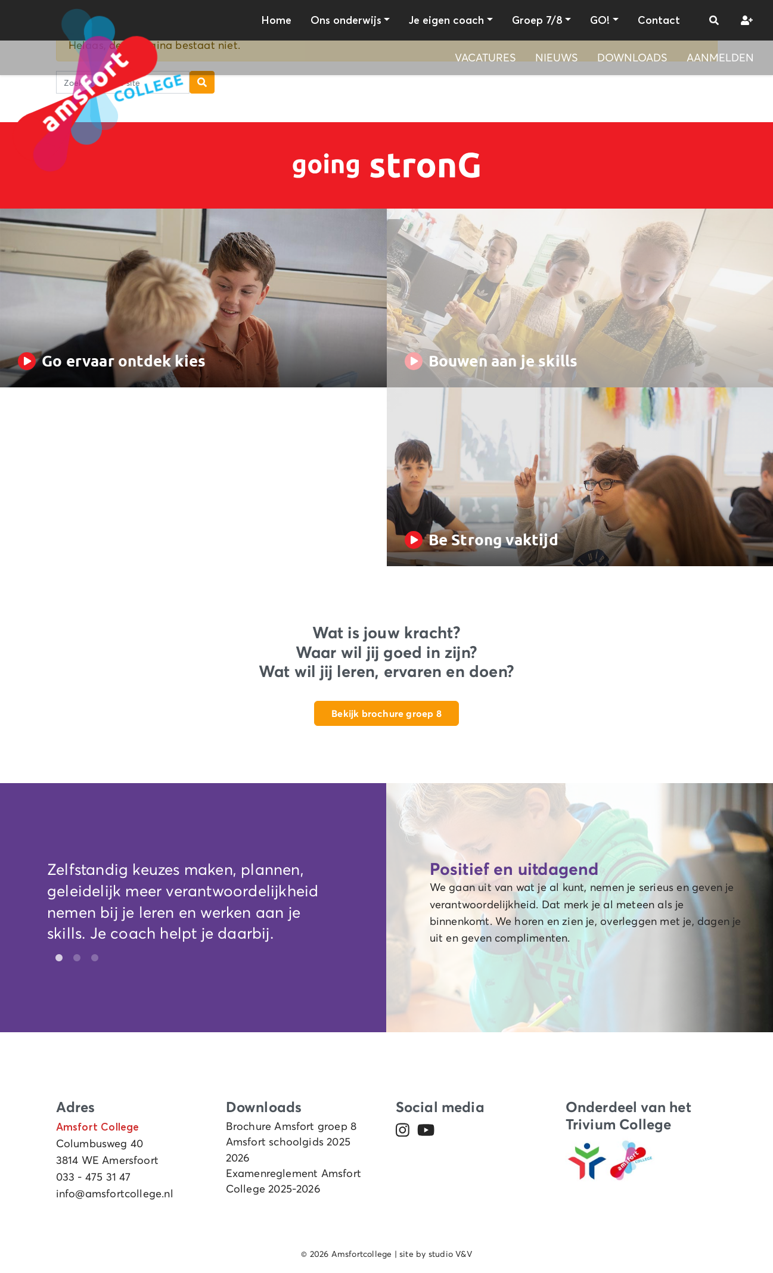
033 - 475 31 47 (93, 1177)
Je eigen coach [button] (446, 20)
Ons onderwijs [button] (346, 20)
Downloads (632, 57)
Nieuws (556, 57)
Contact (659, 20)
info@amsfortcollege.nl (114, 1193)
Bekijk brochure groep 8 (386, 713)
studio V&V (450, 1254)
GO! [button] (600, 20)
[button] (714, 20)
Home (276, 20)
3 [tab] (92, 958)
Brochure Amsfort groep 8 (291, 1126)
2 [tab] (74, 958)
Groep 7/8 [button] (537, 20)
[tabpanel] (193, 904)
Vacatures (485, 57)
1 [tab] (56, 958)
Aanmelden (720, 57)
